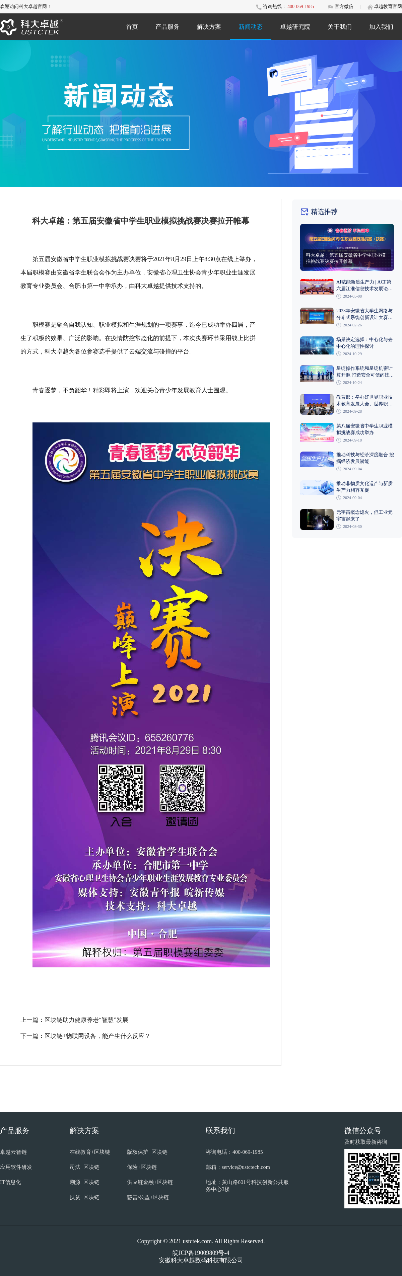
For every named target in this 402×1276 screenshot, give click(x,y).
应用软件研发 (16, 1167)
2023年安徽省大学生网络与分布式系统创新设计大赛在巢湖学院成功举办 (364, 314)
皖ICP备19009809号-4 (201, 1253)
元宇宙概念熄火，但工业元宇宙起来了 (364, 516)
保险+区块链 (142, 1167)
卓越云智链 (13, 1152)
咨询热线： (274, 6)
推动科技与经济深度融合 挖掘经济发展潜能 (365, 458)
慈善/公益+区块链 (148, 1197)
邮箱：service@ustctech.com (238, 1167)
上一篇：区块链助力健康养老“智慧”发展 (74, 1020)
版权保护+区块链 (147, 1152)
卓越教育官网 (388, 6)
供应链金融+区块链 (150, 1182)
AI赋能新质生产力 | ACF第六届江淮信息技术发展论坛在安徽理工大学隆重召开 (364, 286)
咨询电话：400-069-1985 (234, 1152)
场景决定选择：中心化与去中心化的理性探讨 (364, 343)
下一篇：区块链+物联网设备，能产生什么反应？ (85, 1036)
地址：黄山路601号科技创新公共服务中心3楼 (247, 1185)
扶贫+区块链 (84, 1197)
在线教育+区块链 (90, 1152)
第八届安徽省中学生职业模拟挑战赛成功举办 (364, 429)
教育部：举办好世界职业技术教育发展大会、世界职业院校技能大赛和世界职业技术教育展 (364, 401)
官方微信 (345, 6)
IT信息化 (10, 1182)
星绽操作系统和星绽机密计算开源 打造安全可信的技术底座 (365, 372)
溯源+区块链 (84, 1182)
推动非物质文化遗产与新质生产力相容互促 (364, 487)
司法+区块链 (84, 1167)
